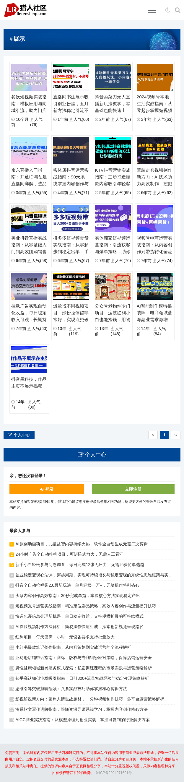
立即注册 (133, 489)
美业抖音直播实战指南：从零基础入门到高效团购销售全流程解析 (29, 245)
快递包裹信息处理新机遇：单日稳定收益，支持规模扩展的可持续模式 (79, 616)
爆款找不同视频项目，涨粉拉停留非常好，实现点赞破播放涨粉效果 (71, 313)
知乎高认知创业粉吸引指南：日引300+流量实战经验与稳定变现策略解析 (82, 678)
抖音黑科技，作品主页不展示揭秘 (29, 382)
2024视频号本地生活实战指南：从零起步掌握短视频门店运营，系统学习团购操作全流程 (154, 104)
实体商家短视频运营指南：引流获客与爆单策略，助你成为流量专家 (112, 245)
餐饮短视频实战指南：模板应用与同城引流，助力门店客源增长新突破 (29, 104)
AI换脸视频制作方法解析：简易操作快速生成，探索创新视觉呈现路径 (79, 626)
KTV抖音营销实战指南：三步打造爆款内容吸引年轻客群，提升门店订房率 (112, 177)
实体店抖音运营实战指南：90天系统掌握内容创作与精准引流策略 (71, 177)
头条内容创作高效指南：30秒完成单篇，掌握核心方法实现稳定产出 (77, 595)
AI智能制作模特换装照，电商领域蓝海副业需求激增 (154, 312)
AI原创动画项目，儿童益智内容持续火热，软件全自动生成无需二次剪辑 (81, 544)
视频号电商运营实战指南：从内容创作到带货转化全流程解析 (154, 245)
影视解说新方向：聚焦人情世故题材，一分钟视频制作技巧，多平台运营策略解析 (89, 699)
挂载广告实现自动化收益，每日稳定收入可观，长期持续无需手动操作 (29, 313)
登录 (49, 489)
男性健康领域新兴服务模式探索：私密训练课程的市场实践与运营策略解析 (83, 668)
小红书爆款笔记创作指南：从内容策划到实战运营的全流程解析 (73, 647)
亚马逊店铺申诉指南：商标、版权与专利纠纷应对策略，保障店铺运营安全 (83, 657)
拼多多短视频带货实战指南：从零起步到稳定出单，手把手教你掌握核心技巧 (71, 245)
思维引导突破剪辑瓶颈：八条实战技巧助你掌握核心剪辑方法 (71, 688)
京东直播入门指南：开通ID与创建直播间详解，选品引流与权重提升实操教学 (29, 177)
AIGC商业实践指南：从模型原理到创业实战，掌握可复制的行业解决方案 (82, 719)
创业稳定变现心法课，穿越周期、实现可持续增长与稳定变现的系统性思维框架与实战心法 (98, 575)
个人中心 (22, 435)
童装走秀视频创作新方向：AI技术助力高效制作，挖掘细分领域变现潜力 (154, 177)
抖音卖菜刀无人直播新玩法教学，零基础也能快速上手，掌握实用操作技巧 (112, 104)
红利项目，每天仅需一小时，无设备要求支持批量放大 (65, 637)
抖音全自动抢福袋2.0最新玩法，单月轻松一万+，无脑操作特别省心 (77, 585)
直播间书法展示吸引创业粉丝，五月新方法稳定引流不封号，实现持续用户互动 (71, 104)
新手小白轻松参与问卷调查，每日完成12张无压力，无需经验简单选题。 (81, 564)
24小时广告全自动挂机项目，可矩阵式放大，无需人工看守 (69, 554)
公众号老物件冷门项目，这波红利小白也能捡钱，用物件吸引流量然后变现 (112, 313)
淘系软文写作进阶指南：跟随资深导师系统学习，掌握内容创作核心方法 (81, 709)
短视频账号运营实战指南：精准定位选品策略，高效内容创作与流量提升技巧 (85, 606)
